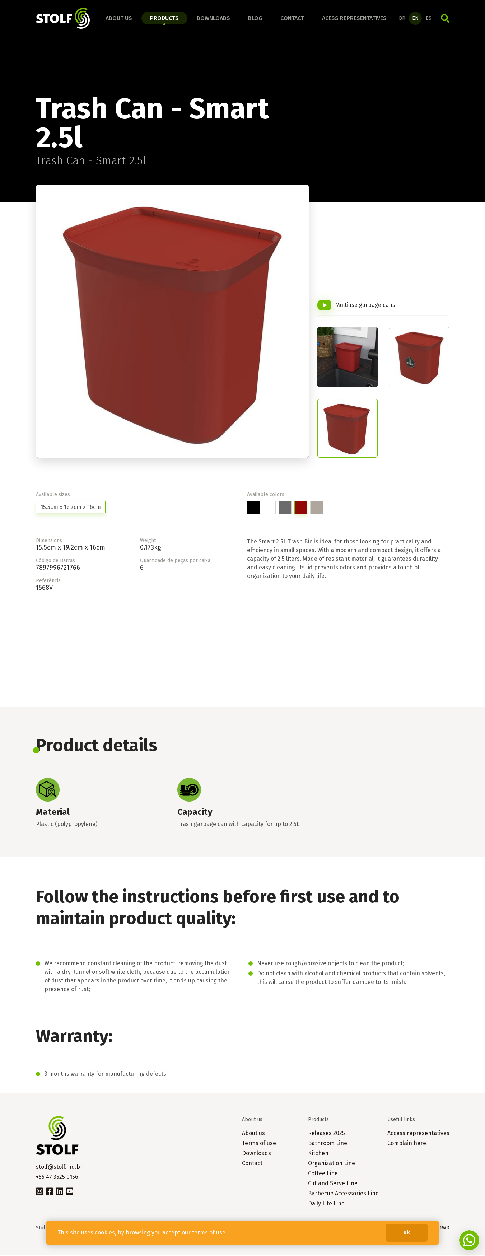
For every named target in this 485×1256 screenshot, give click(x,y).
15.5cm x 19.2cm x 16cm (71, 508)
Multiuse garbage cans (365, 306)
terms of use (208, 1232)
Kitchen (318, 1154)
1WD (444, 1229)
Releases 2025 (326, 1134)
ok (406, 1232)
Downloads (213, 18)
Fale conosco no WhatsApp (469, 1240)
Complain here (406, 1144)
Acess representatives (354, 18)
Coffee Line (323, 1174)
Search (445, 19)
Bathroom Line (327, 1144)
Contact (292, 18)
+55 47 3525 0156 (57, 1178)
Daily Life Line (326, 1204)
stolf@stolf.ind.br (59, 1168)
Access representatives (418, 1134)
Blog (255, 18)
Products (164, 18)
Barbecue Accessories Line (343, 1194)
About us (119, 18)
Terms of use (259, 1144)
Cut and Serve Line (333, 1184)
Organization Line (331, 1164)
